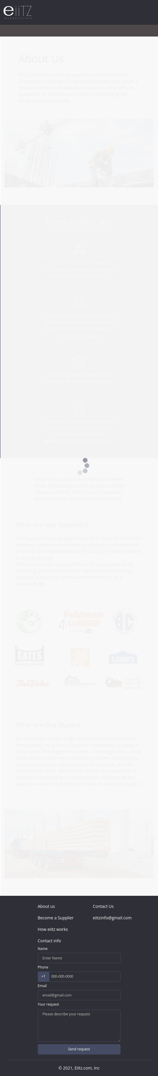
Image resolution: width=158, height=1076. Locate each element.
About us (46, 906)
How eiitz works (53, 929)
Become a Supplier (56, 918)
